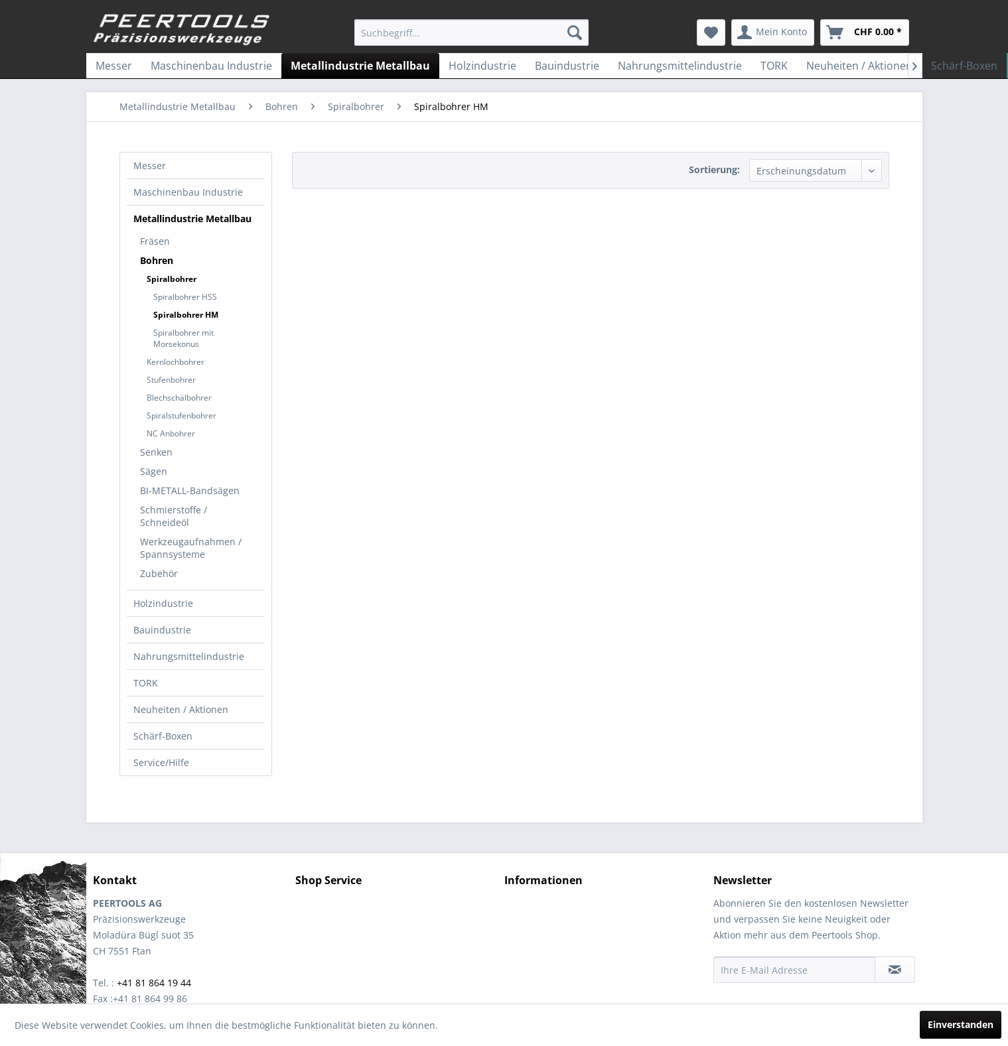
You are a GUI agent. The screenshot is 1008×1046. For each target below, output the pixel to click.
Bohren (156, 260)
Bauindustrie (162, 629)
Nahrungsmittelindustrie (188, 656)
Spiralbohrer (171, 279)
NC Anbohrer (171, 433)
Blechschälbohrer (179, 397)
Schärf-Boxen (162, 736)
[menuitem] (471, 32)
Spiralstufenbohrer (181, 415)
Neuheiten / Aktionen (180, 709)
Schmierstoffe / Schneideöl (173, 516)
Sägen (153, 471)
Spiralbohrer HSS (185, 296)
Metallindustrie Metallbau (192, 218)
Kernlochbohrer (175, 361)
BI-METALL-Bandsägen (190, 490)
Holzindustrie (163, 603)
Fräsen (155, 241)
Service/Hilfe (161, 762)
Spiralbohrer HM (185, 314)
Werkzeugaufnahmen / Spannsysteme (191, 547)
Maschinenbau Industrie (188, 192)
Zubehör (159, 573)
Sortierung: (714, 169)
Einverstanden (960, 1024)
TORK (145, 683)
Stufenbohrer (171, 379)
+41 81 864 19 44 (154, 982)
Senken (156, 452)
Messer (149, 165)
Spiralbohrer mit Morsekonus (183, 338)
